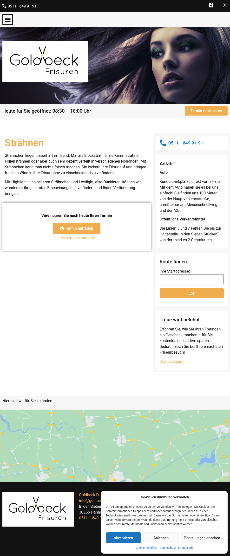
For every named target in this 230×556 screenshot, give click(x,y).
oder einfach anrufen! (77, 237)
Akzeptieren (123, 538)
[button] (7, 19)
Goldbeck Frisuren (94, 495)
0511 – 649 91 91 (94, 518)
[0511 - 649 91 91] (4, 6)
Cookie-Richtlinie (146, 547)
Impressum (185, 547)
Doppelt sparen (173, 361)
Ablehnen (161, 538)
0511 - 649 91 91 (22, 6)
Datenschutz (168, 547)
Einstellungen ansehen (202, 538)
